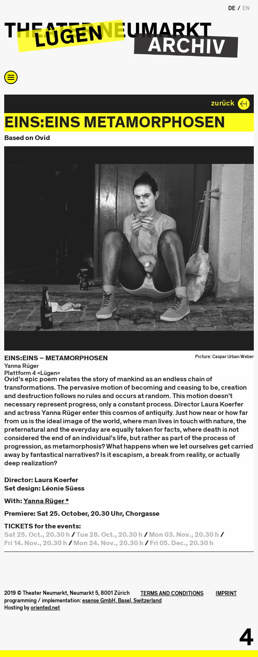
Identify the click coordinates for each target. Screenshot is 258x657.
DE (231, 8)
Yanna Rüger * (46, 501)
